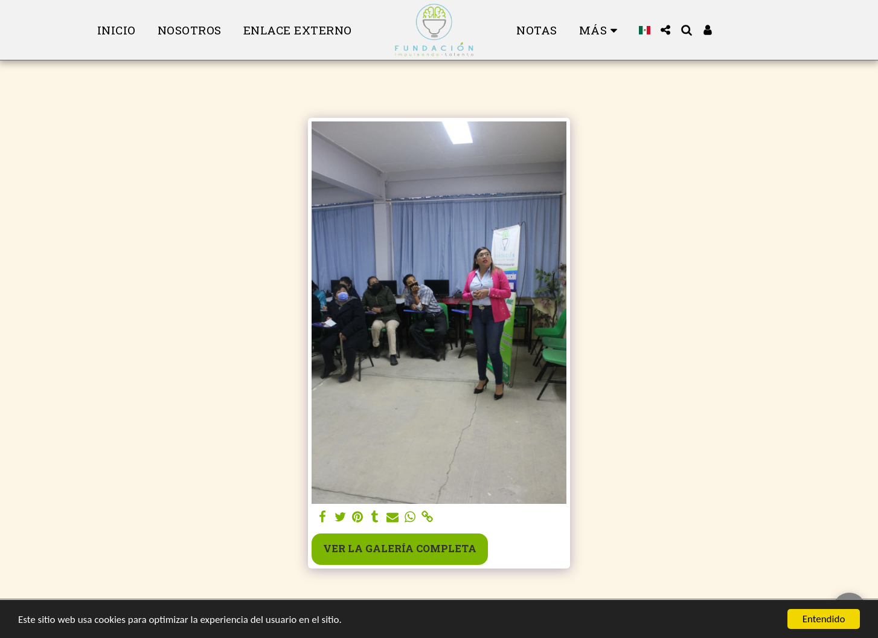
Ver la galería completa (399, 548)
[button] (666, 30)
